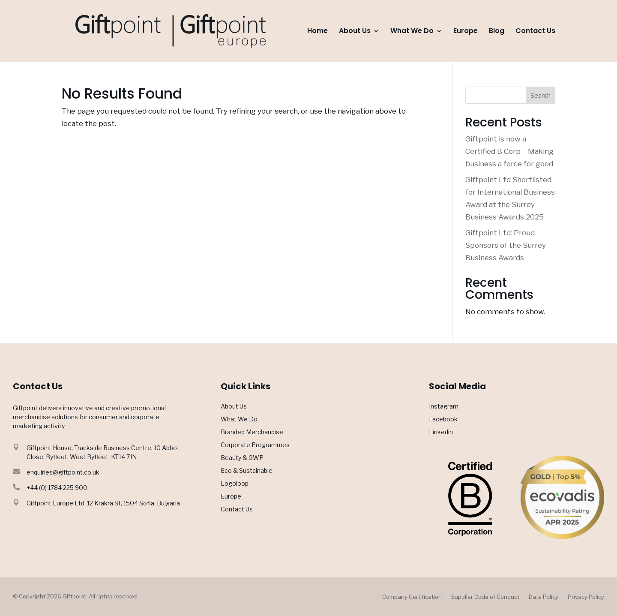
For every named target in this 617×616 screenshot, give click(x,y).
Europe (465, 32)
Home (317, 32)
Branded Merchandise (252, 432)
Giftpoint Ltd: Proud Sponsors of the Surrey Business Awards (505, 245)
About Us (355, 32)
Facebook (443, 419)
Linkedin (441, 432)
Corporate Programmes (255, 445)
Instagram (443, 406)
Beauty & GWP (242, 458)
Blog (496, 32)
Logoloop (235, 484)
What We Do (412, 32)
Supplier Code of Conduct (485, 597)
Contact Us (535, 32)
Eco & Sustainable (247, 471)
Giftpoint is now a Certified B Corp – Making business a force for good (509, 151)
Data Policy (543, 597)
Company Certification (412, 597)
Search (540, 95)
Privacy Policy (586, 597)
